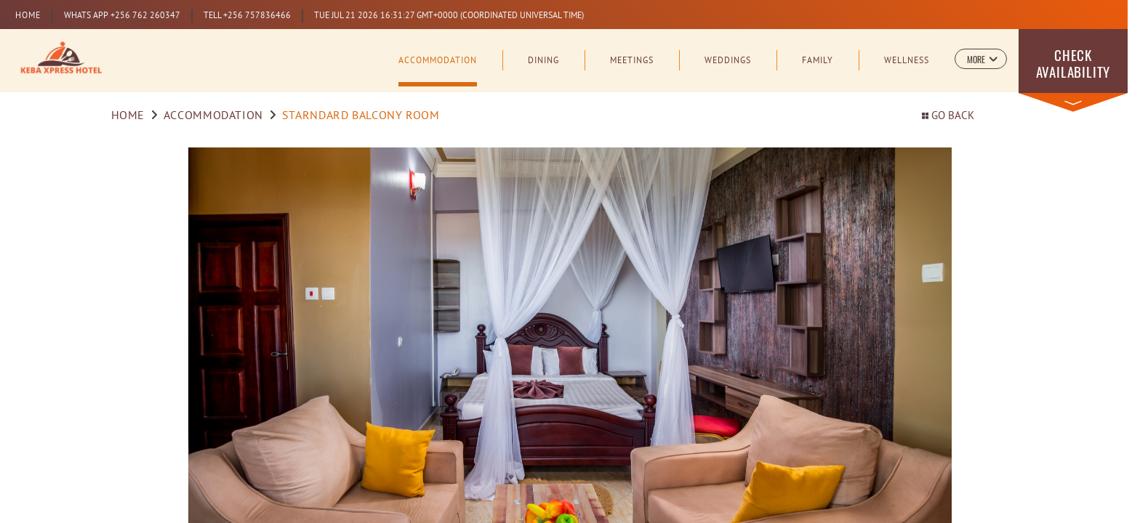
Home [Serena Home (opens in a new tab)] (28, 16)
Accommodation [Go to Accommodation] (213, 116)
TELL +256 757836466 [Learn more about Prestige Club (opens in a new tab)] (247, 16)
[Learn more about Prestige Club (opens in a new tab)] (448, 16)
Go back (948, 116)
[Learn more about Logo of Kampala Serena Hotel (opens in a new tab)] (61, 59)
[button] (981, 59)
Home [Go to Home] (128, 116)
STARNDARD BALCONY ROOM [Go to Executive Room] (361, 116)
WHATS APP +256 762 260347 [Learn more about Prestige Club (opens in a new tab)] (122, 16)
